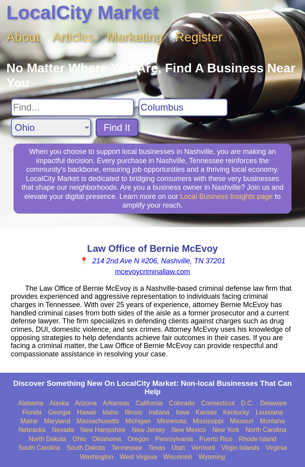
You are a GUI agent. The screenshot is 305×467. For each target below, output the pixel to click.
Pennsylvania (174, 439)
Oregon (138, 439)
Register (198, 37)
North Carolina (265, 429)
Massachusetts (98, 421)
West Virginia (138, 456)
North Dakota (47, 439)
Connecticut (218, 403)
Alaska (59, 403)
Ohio (79, 439)
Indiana (159, 412)
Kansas (205, 412)
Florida (32, 412)
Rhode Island (257, 439)
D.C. (247, 403)
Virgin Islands (240, 447)
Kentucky (236, 412)
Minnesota (172, 421)
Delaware (273, 403)
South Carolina (39, 447)
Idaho (110, 412)
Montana (272, 421)
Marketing (135, 37)
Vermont (203, 447)
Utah (178, 447)
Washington (96, 456)
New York (225, 429)
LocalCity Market (82, 12)
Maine (29, 421)
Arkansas (116, 403)
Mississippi (208, 421)
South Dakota (86, 447)
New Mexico (189, 429)
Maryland (57, 421)
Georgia (59, 412)
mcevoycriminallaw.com (152, 272)
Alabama (30, 403)
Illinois (133, 412)
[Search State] (51, 127)
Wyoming (212, 456)
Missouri (242, 421)
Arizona (86, 403)
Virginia (276, 447)
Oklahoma (106, 439)
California (149, 403)
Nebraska (32, 429)
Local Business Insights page (226, 196)
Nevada (63, 429)
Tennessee (127, 447)
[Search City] (183, 107)
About (23, 37)
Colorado (182, 403)
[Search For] (72, 107)
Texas (157, 447)
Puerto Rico (216, 439)
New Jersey (148, 429)
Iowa (182, 412)
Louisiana (269, 412)
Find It (117, 127)
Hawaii (86, 412)
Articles (73, 37)
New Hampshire (102, 429)
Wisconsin (177, 456)
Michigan (138, 421)
